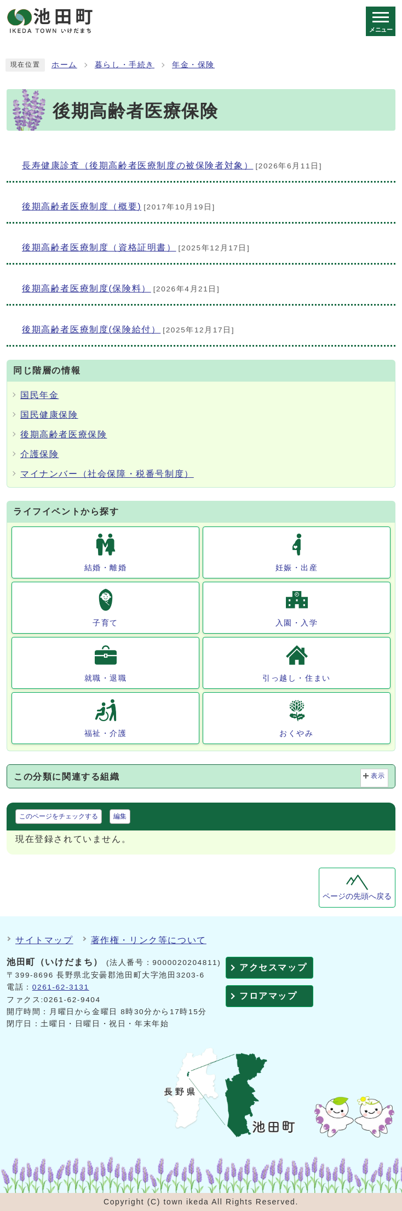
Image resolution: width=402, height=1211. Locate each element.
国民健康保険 (49, 414)
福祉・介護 (105, 733)
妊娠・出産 (296, 567)
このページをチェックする (58, 816)
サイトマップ (44, 940)
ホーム (64, 65)
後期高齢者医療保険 (63, 434)
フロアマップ (268, 996)
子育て (105, 622)
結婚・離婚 (105, 567)
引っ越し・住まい (296, 678)
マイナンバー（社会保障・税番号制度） (107, 473)
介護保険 (39, 454)
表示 (378, 776)
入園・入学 (296, 622)
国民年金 (39, 395)
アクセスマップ (273, 967)
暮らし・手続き (124, 65)
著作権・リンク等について (148, 940)
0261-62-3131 (60, 987)
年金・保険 (193, 65)
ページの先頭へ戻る (357, 896)
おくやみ (296, 733)
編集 (120, 816)
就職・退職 (105, 678)
